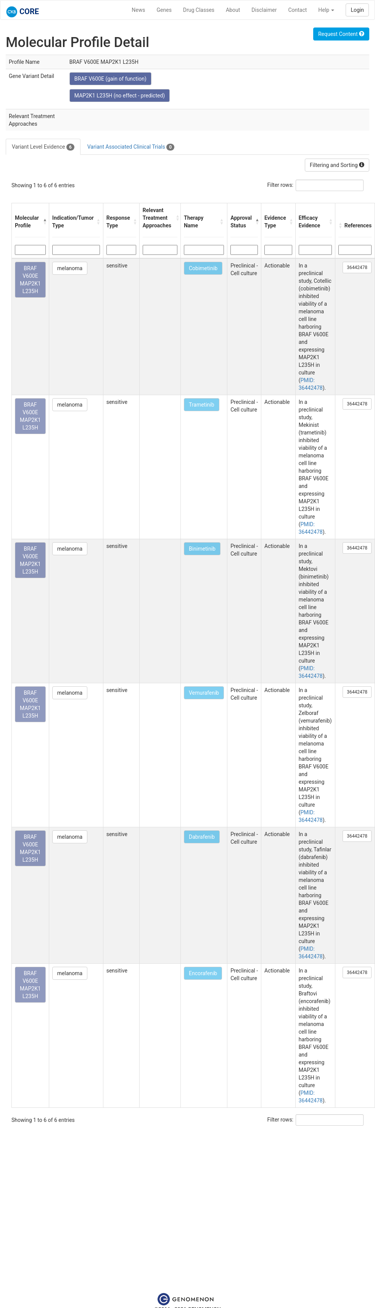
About (233, 10)
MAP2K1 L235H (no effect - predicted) (119, 95)
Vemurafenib (204, 693)
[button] (44, 221)
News (138, 10)
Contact (297, 10)
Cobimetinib (203, 268)
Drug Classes (198, 10)
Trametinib (201, 405)
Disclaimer (264, 10)
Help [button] (326, 10)
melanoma (69, 268)
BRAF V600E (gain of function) (110, 79)
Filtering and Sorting (337, 165)
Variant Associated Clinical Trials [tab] (130, 147)
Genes (164, 10)
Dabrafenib (202, 837)
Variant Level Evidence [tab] (43, 147)
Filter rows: (280, 185)
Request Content (341, 34)
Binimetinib (202, 549)
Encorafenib (203, 973)
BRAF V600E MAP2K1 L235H (30, 279)
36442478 (357, 267)
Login (357, 10)
